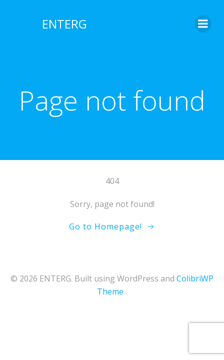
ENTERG (64, 24)
